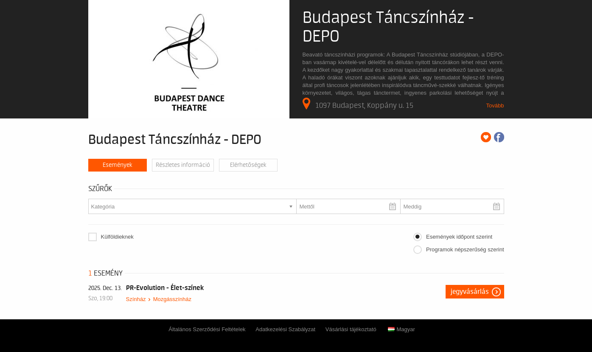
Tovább (495, 105)
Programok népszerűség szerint (465, 249)
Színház (136, 299)
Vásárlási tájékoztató (350, 329)
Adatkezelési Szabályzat (285, 329)
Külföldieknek (117, 237)
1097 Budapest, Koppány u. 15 (358, 104)
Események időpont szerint (459, 237)
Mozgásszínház (172, 299)
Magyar (401, 329)
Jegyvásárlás (470, 292)
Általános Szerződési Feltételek (206, 329)
